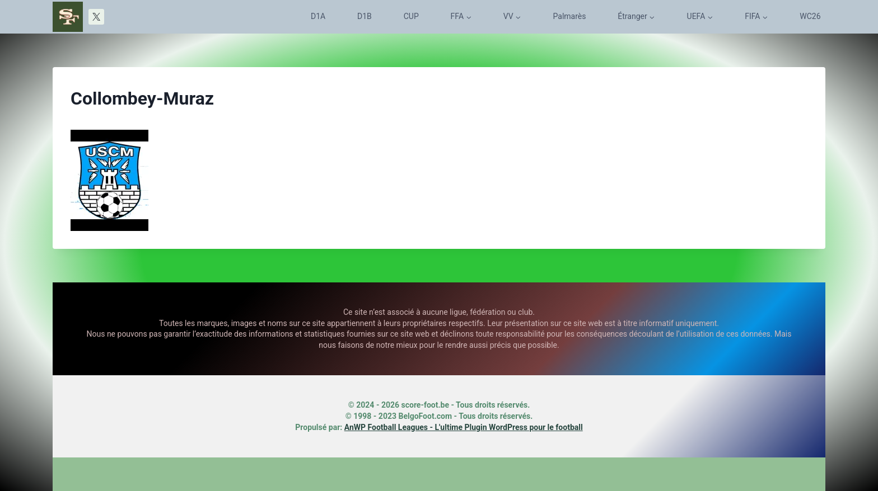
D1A (318, 16)
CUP (411, 16)
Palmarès (569, 16)
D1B (364, 16)
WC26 (810, 16)
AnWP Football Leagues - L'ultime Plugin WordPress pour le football (463, 427)
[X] (96, 17)
